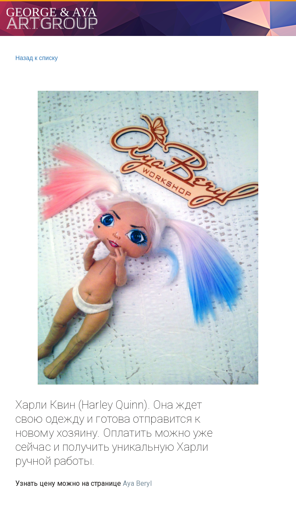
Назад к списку (36, 57)
